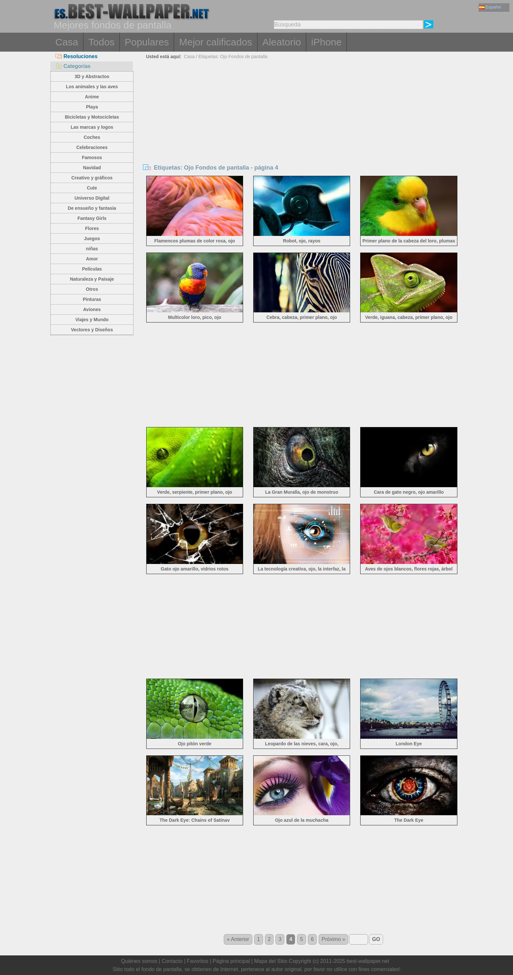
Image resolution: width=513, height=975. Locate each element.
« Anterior (238, 939)
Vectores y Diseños (92, 329)
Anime (92, 96)
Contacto (172, 961)
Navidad (92, 167)
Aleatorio (281, 42)
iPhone (326, 42)
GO (376, 939)
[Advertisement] (301, 110)
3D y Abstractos (92, 76)
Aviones (92, 309)
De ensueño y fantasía (92, 208)
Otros (92, 289)
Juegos (92, 238)
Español (490, 7)
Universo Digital (92, 198)
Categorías (73, 66)
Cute (92, 187)
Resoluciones (76, 56)
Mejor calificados (215, 42)
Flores (92, 228)
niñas (92, 248)
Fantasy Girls (92, 218)
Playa (92, 106)
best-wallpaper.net (368, 961)
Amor (92, 258)
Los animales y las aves (92, 86)
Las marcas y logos (92, 127)
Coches (92, 137)
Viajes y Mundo (92, 319)
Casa (66, 42)
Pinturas (92, 299)
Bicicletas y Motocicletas (92, 117)
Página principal (231, 961)
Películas (92, 269)
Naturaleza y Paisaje (92, 279)
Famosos (92, 157)
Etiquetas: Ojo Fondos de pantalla (232, 56)
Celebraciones (92, 147)
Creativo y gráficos (92, 177)
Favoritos (197, 961)
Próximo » (333, 939)
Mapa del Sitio (270, 961)
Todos (101, 42)
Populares (147, 42)
